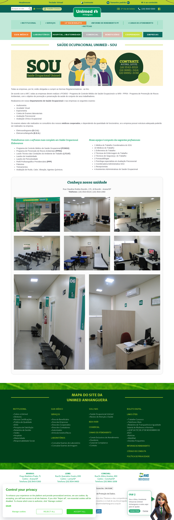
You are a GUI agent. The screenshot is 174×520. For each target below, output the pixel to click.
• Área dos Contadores (60, 427)
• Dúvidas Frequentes (136, 441)
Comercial (92, 34)
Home (37, 9)
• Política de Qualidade (22, 422)
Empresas (153, 34)
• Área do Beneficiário (60, 419)
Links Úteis (132, 414)
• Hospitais (17, 435)
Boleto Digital (134, 409)
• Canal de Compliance (98, 443)
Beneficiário (112, 34)
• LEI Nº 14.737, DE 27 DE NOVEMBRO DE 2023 (143, 431)
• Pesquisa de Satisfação (23, 427)
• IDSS (15, 425)
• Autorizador (56, 430)
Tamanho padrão (118, 2)
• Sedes (16, 433)
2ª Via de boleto (126, 9)
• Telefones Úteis (134, 422)
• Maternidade (19, 438)
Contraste (87, 2)
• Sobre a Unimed (20, 414)
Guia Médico (21, 34)
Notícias (87, 26)
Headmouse (24, 2)
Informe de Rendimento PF (105, 23)
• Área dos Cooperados (60, 425)
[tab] (87, 182)
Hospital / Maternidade (67, 34)
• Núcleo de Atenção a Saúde (101, 417)
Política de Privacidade (138, 456)
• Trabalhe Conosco (135, 419)
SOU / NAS (93, 409)
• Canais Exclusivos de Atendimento (104, 437)
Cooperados (132, 34)
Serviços (50, 23)
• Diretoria (17, 417)
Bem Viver (93, 422)
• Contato (93, 445)
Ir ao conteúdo (149, 2)
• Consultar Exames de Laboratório (65, 443)
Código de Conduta (136, 451)
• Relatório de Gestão (22, 430)
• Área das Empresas (59, 422)
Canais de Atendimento (140, 23)
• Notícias (131, 435)
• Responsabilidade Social (24, 441)
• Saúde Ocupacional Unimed (101, 414)
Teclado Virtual (56, 2)
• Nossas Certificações (22, 419)
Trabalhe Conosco (52, 9)
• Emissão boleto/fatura (61, 433)
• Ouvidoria (93, 440)
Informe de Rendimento (138, 446)
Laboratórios (41, 34)
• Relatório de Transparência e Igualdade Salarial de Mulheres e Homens (144, 426)
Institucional (28, 23)
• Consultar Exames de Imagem (64, 445)
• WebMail (131, 438)
